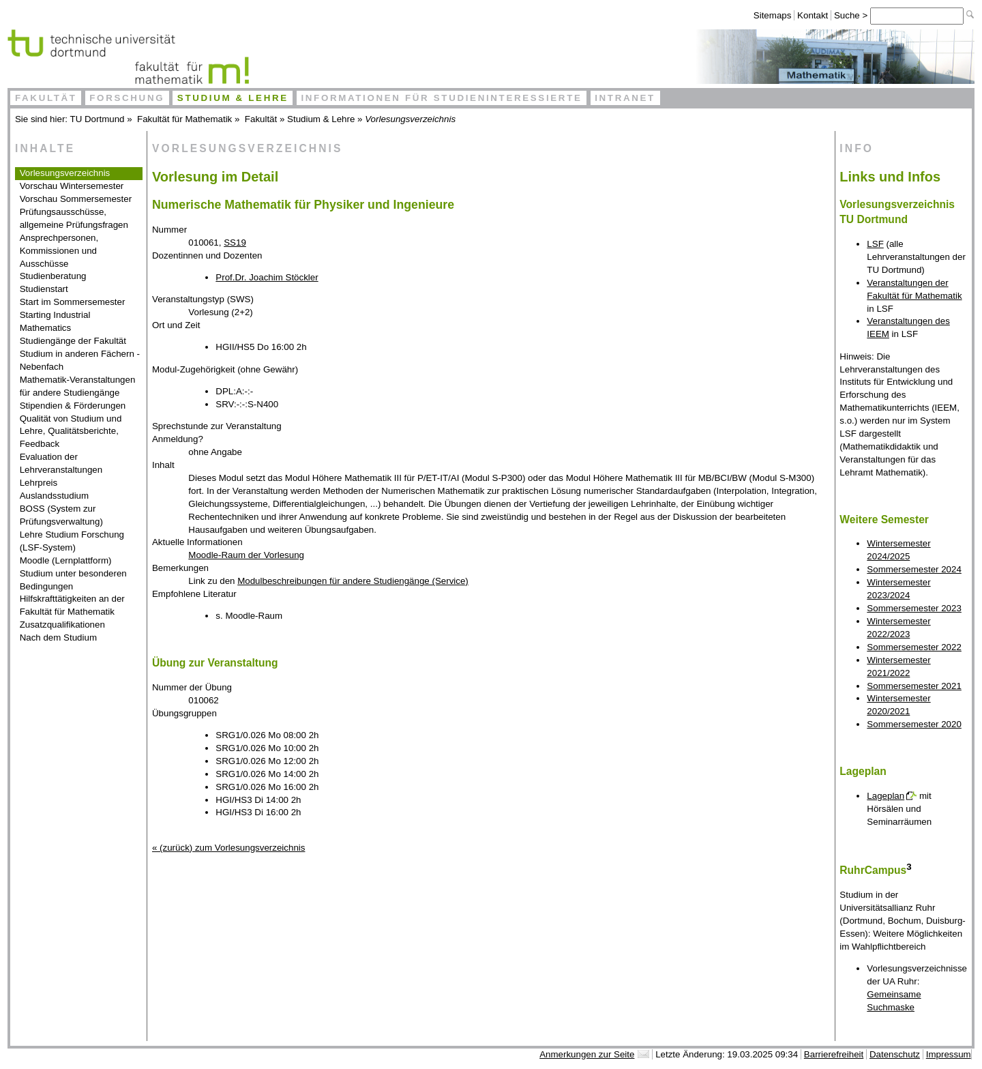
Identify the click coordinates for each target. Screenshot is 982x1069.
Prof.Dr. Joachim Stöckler (266, 277)
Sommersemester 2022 (914, 647)
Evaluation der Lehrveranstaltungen (61, 463)
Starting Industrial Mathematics (55, 321)
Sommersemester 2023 (914, 608)
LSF (875, 244)
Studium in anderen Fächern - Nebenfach (80, 360)
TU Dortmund (97, 119)
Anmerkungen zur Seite (586, 1054)
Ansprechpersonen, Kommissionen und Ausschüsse (59, 251)
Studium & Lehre (232, 98)
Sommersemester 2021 (914, 686)
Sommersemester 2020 (914, 724)
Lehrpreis (39, 483)
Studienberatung (53, 276)
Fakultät (46, 98)
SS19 (235, 242)
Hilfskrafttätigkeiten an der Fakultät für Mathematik (72, 605)
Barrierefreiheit (833, 1054)
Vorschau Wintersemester (72, 186)
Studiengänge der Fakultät (73, 341)
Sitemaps (773, 15)
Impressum (948, 1054)
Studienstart (44, 289)
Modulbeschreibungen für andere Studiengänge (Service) (352, 581)
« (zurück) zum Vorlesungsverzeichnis (228, 848)
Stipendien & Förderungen (73, 405)
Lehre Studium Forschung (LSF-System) (72, 541)
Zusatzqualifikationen (62, 624)
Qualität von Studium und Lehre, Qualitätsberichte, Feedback (71, 431)
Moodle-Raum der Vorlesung (246, 555)
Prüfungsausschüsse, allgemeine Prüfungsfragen (74, 218)
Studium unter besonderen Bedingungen (73, 579)
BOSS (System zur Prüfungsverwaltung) (61, 515)
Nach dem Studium (58, 637)
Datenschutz (894, 1054)
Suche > (852, 15)
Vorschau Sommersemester (76, 199)
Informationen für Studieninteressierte (441, 98)
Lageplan (885, 796)
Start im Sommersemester (72, 302)
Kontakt (812, 15)
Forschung (126, 98)
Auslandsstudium (54, 495)
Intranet (625, 98)
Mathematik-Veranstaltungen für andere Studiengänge (78, 386)
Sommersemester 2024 (914, 569)
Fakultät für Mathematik (184, 119)
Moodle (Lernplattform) (66, 560)
